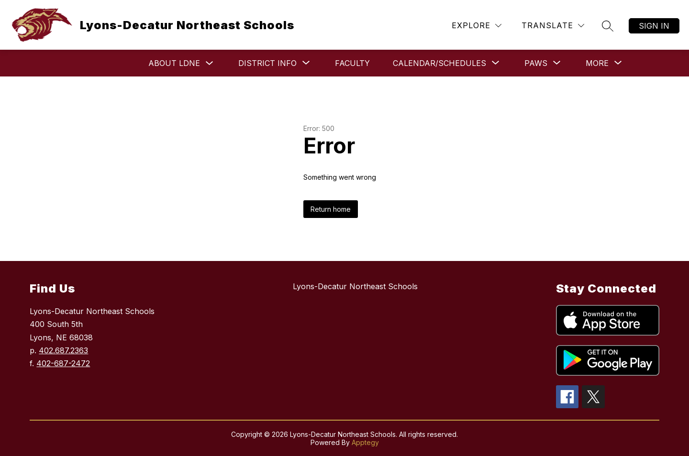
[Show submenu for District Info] (267, 63)
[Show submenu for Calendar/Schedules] (439, 63)
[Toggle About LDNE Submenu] (209, 63)
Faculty (352, 63)
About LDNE (174, 63)
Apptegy (365, 442)
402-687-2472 (63, 363)
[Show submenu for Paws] (535, 63)
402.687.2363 (63, 350)
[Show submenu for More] (597, 63)
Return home (331, 209)
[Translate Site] (553, 26)
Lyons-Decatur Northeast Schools (355, 286)
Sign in (654, 26)
